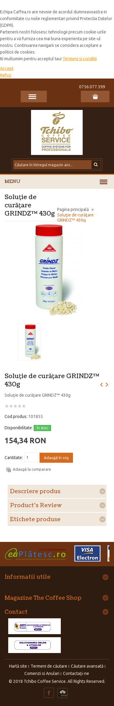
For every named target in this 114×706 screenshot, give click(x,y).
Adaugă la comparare (32, 469)
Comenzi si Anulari (41, 673)
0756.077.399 (92, 86)
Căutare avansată (87, 666)
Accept (6, 68)
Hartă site (18, 666)
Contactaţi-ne (76, 673)
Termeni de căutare (49, 666)
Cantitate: (14, 457)
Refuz (5, 75)
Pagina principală (73, 209)
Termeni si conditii (80, 58)
